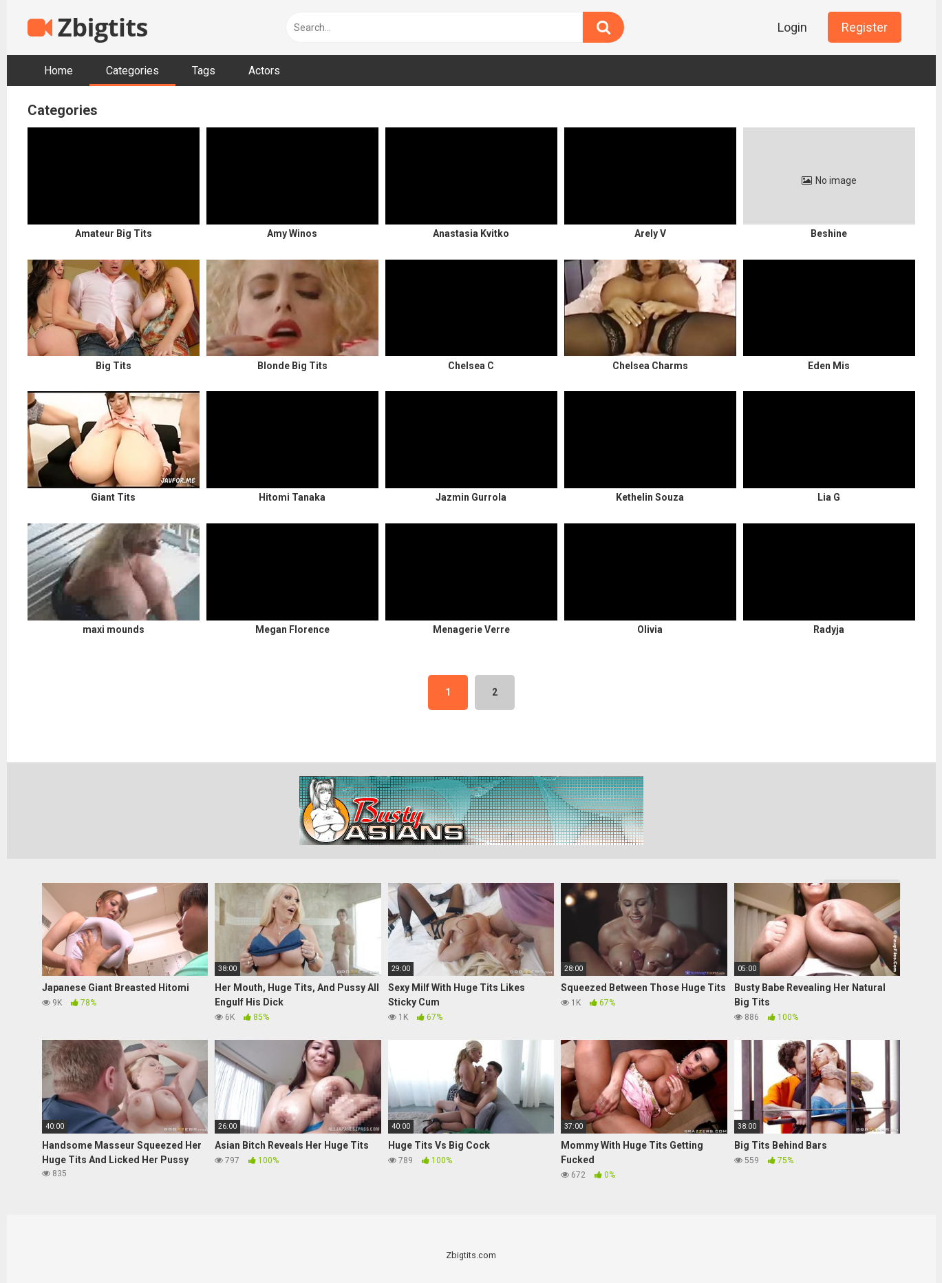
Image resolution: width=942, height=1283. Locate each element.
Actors (264, 70)
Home (58, 70)
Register (865, 27)
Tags (203, 70)
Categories (132, 70)
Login (792, 27)
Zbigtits (88, 27)
